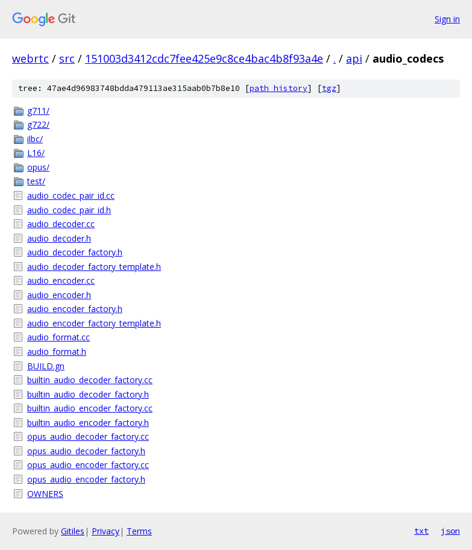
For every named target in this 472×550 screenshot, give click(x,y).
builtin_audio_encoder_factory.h (88, 422)
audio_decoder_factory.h (74, 252)
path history (278, 88)
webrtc (30, 58)
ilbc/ (35, 139)
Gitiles (72, 531)
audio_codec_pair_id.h (69, 210)
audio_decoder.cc (61, 224)
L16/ (36, 152)
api (354, 58)
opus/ (38, 167)
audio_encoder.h (59, 295)
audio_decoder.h (59, 238)
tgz (329, 88)
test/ (36, 181)
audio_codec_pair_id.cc (71, 195)
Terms (139, 531)
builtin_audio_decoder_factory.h (88, 394)
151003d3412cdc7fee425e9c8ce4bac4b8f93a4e (204, 58)
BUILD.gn (46, 366)
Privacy (105, 531)
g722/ (38, 124)
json (450, 530)
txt (421, 530)
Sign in (447, 19)
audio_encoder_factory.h (74, 308)
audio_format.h (56, 351)
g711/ (38, 110)
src (67, 58)
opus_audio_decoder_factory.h (86, 451)
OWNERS (45, 493)
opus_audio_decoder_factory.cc (88, 436)
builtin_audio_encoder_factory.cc (90, 408)
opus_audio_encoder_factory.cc (88, 464)
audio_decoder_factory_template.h (94, 266)
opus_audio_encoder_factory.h (86, 479)
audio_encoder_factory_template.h (94, 323)
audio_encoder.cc (61, 280)
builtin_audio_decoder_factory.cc (90, 380)
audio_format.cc (58, 337)
